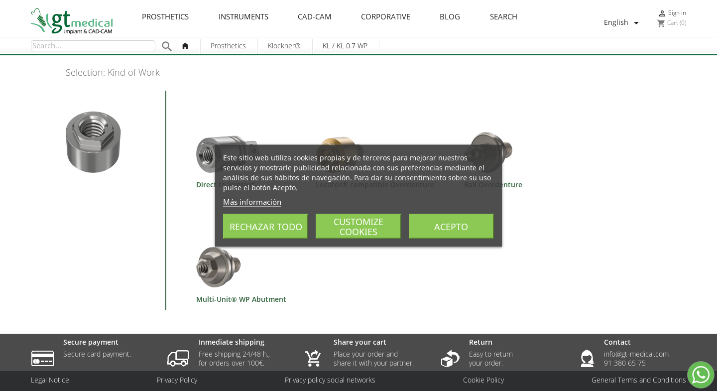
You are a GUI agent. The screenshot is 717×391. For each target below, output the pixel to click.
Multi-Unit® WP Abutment (241, 299)
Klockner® (284, 45)
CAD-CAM (315, 16)
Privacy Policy (177, 380)
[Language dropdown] (623, 23)
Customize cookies (358, 226)
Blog (450, 16)
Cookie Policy (483, 380)
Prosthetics (165, 16)
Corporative (385, 16)
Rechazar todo (266, 226)
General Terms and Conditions (639, 380)
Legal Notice (50, 380)
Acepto (451, 226)
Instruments (243, 16)
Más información (252, 201)
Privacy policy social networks (330, 380)
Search (503, 16)
